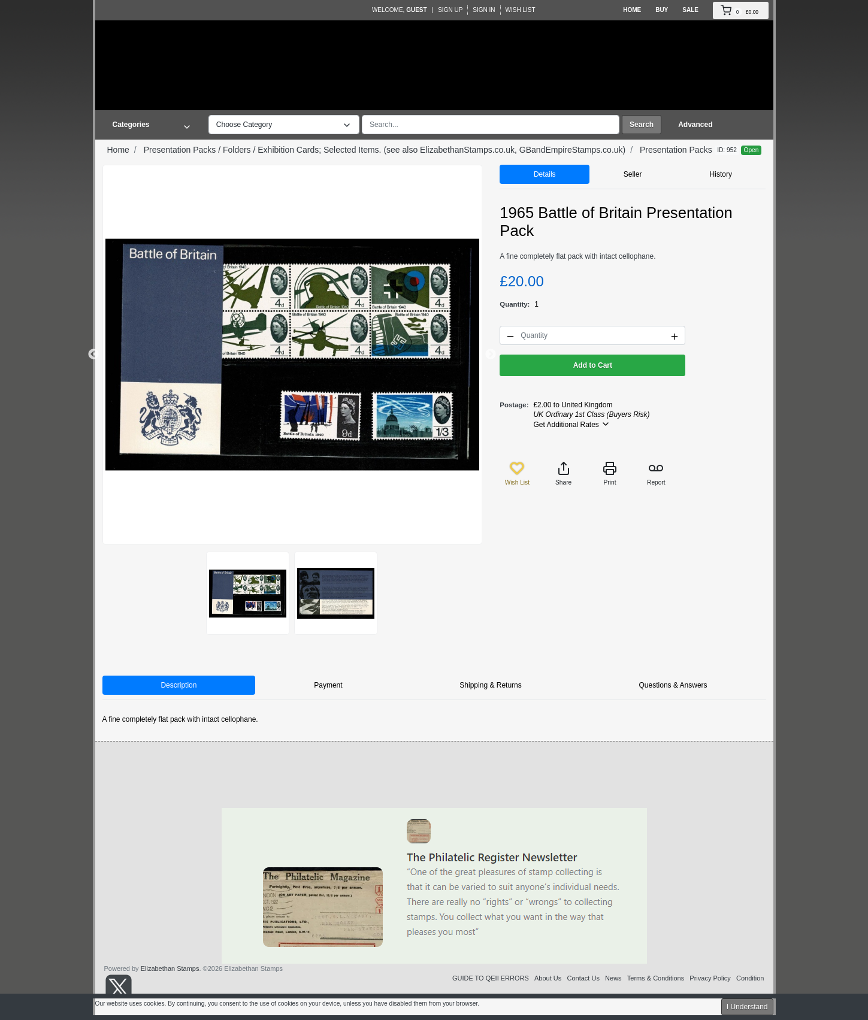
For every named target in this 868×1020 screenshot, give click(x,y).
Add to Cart (592, 365)
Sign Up (450, 10)
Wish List (521, 10)
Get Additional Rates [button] (571, 424)
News (613, 978)
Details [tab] (545, 174)
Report (656, 473)
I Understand (747, 1007)
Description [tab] (178, 685)
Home (632, 10)
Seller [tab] (633, 174)
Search (642, 124)
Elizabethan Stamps (170, 968)
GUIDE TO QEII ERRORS (490, 978)
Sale (690, 10)
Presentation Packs (676, 150)
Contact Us (583, 978)
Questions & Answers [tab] (673, 685)
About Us (547, 978)
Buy (661, 10)
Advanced (695, 124)
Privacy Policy (709, 978)
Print (610, 473)
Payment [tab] (328, 685)
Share (563, 473)
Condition (750, 978)
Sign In (484, 10)
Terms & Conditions (655, 978)
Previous (93, 355)
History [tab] (721, 174)
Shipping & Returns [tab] (490, 685)
